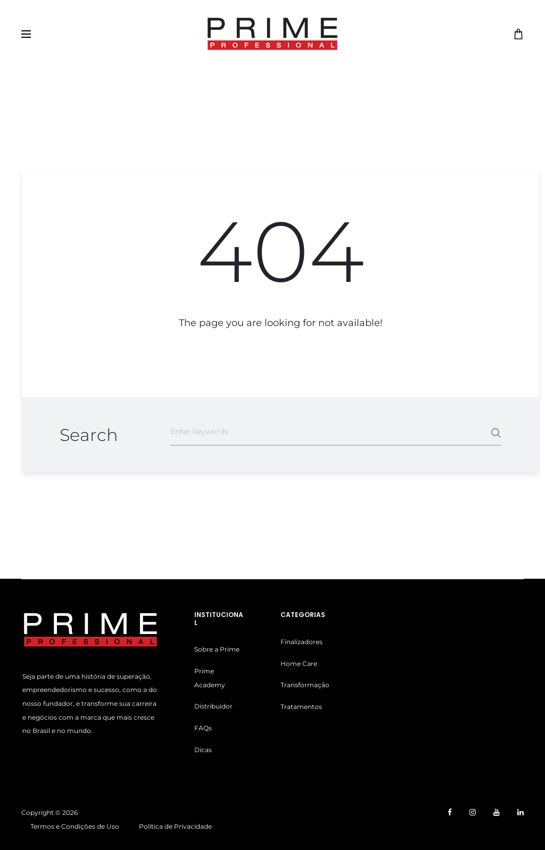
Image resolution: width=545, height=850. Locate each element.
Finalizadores (301, 642)
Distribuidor (213, 706)
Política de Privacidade (175, 826)
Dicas (203, 750)
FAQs (203, 728)
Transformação (304, 685)
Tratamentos (301, 707)
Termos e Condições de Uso (74, 826)
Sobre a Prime (217, 649)
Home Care (298, 664)
